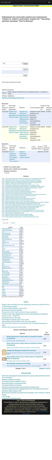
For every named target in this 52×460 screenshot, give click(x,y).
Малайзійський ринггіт (7, 253)
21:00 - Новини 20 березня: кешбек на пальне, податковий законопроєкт (19, 198)
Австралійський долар (7, 230)
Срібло (3, 292)
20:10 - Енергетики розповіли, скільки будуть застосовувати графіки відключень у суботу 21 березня (25, 202)
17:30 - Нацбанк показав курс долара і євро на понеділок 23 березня (18, 215)
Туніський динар (6, 272)
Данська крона (5, 237)
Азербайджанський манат (8, 280)
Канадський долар (6, 233)
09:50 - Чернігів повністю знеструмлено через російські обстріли (17, 193)
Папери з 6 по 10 (44, 368)
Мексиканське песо (6, 254)
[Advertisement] (31, 42)
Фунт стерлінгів (5, 275)
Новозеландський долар (7, 257)
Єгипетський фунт (6, 274)
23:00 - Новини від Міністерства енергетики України (14, 197)
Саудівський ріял (6, 260)
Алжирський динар (6, 228)
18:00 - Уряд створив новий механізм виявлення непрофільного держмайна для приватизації (23, 178)
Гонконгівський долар (7, 239)
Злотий (3, 289)
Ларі (3, 287)
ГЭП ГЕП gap (6, 396)
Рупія (3, 243)
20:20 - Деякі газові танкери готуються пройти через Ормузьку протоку (18, 201)
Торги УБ (13, 222)
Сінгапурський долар (7, 262)
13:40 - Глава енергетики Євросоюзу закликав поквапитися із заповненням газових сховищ (23, 186)
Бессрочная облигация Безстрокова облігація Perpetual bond (20, 387)
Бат (3, 269)
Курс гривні (5, 222)
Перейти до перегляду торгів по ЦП (13, 98)
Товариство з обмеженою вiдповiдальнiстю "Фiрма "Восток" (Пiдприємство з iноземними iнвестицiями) (24, 117)
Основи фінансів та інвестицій (11, 317)
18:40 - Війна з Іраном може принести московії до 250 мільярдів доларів (18, 208)
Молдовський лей (6, 256)
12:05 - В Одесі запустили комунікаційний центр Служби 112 (16, 189)
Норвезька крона (6, 259)
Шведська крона (6, 266)
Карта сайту (26, 413)
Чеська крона (5, 236)
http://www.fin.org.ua (42, 411)
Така (3, 231)
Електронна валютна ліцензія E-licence (14, 381)
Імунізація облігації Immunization (12, 385)
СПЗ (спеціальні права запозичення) (10, 284)
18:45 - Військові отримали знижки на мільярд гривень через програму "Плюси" (20, 207)
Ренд (3, 265)
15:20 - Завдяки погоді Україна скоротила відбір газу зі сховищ (16, 183)
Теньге (3, 248)
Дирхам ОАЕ (5, 271)
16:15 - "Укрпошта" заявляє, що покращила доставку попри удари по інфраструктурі (21, 182)
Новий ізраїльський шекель (8, 245)
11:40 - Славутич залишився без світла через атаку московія (16, 190)
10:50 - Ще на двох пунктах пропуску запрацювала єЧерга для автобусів (19, 191)
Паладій (4, 295)
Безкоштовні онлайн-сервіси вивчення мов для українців (19, 312)
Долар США (5, 277)
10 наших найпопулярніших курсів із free (14, 308)
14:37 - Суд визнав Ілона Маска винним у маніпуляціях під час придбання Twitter (20, 185)
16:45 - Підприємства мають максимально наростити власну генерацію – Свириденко (22, 181)
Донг (3, 263)
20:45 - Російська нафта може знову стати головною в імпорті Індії (17, 199)
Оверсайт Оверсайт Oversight (11, 379)
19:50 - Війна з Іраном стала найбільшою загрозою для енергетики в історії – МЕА (21, 203)
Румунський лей (5, 281)
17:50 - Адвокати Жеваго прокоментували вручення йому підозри (17, 214)
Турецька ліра (5, 283)
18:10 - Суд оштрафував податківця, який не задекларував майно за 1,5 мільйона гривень (23, 210)
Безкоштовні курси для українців (12, 310)
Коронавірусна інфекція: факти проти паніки (15, 319)
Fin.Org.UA (5, 2)
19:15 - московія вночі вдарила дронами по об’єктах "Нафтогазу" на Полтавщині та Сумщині (23, 205)
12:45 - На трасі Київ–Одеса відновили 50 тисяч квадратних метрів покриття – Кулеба (22, 187)
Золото (3, 290)
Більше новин (5, 219)
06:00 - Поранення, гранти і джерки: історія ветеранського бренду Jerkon (19, 195)
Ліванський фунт (6, 251)
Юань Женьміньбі (6, 234)
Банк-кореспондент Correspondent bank (14, 383)
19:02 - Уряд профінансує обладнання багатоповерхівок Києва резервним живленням (22, 206)
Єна (3, 247)
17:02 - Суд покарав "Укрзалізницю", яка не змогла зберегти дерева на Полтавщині (21, 179)
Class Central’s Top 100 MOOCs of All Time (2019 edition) (19, 321)
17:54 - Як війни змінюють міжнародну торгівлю (13, 212)
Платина (4, 293)
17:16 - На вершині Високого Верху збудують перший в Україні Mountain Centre (20, 216)
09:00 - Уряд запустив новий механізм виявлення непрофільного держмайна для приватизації (24, 194)
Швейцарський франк (7, 268)
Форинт (3, 240)
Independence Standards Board (11, 398)
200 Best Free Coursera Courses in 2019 (14, 327)
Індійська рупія (5, 242)
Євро (3, 286)
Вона (3, 250)
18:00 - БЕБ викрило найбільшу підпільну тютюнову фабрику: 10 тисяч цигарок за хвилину (23, 211)
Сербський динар (6, 278)
